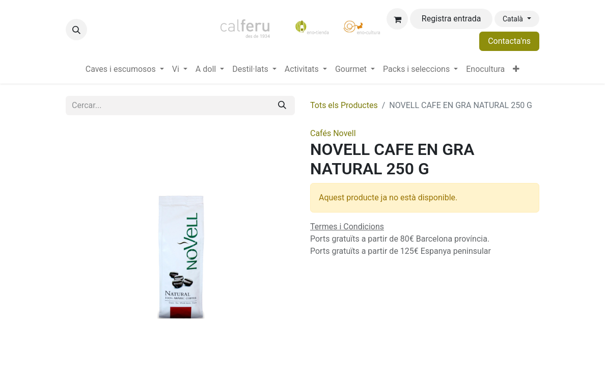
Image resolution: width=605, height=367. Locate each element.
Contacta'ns (509, 41)
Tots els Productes (344, 105)
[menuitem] (124, 69)
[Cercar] (282, 105)
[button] (76, 29)
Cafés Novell (333, 133)
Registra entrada (451, 18)
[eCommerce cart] (397, 19)
